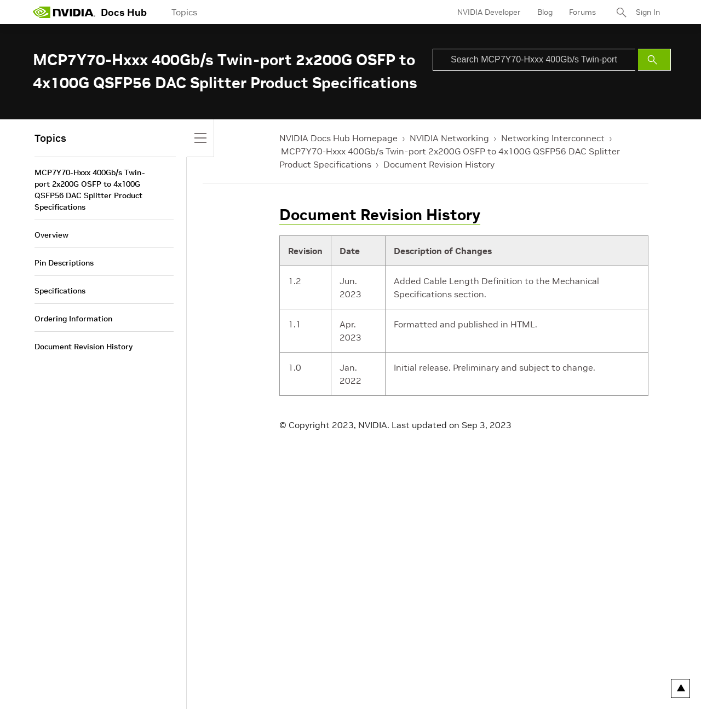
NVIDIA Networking (449, 137)
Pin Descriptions (64, 263)
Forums (582, 12)
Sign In (648, 12)
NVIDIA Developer (489, 12)
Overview (51, 235)
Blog (545, 12)
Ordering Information (73, 319)
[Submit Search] (654, 60)
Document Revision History (439, 164)
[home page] (64, 12)
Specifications (60, 291)
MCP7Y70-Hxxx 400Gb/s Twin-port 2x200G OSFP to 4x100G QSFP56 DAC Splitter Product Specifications (90, 190)
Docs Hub (124, 12)
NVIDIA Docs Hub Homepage (338, 137)
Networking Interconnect (553, 137)
